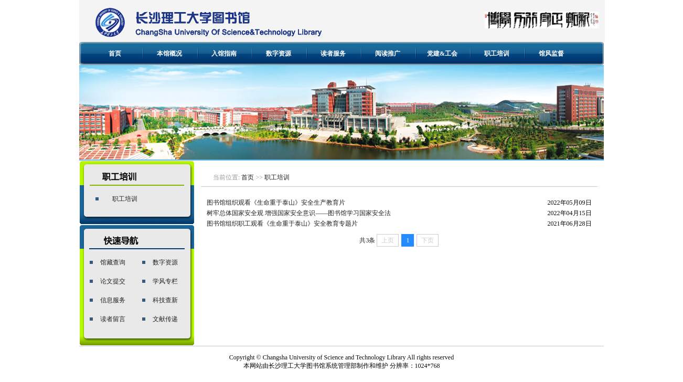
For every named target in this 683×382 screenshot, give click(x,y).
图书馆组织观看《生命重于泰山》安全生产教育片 (276, 202)
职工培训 (496, 53)
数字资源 (278, 53)
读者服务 (333, 53)
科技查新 (165, 300)
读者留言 (112, 319)
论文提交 (112, 281)
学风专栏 (165, 281)
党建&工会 (442, 53)
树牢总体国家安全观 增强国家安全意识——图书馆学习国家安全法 (299, 213)
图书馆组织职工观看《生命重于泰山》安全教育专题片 (282, 223)
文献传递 (165, 319)
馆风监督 (551, 53)
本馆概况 (169, 53)
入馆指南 (224, 53)
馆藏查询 (112, 262)
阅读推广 (387, 53)
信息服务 (112, 300)
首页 (115, 53)
